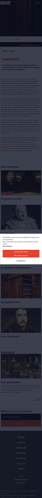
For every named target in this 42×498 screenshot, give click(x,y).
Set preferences (21, 260)
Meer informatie (7, 246)
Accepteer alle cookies (21, 252)
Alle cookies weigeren (21, 255)
